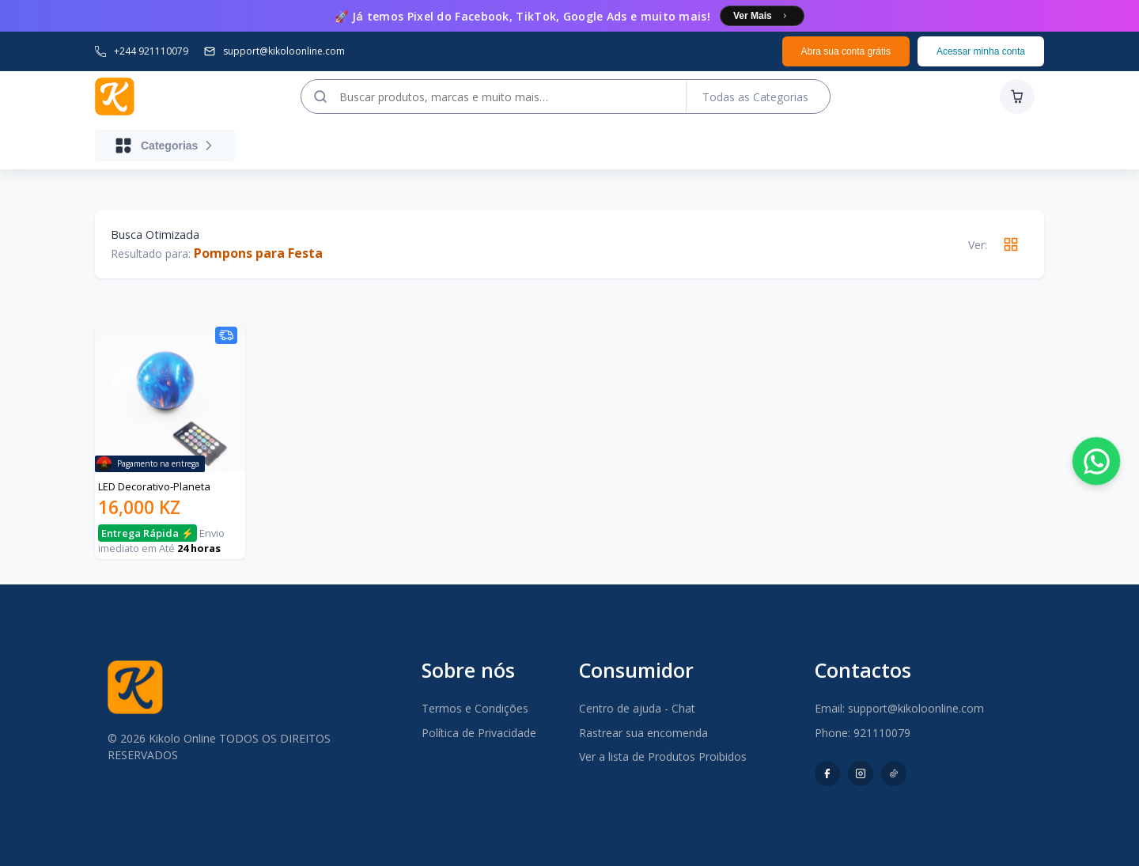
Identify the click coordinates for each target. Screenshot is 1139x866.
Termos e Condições (475, 708)
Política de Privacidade (479, 732)
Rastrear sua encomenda (643, 732)
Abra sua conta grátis (846, 51)
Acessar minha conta (981, 51)
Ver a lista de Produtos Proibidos (663, 756)
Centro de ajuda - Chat (637, 708)
